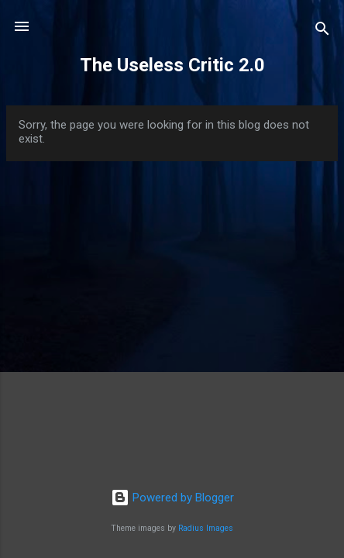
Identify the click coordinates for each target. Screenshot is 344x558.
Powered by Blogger (172, 498)
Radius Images (205, 528)
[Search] (322, 31)
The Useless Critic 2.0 (172, 65)
